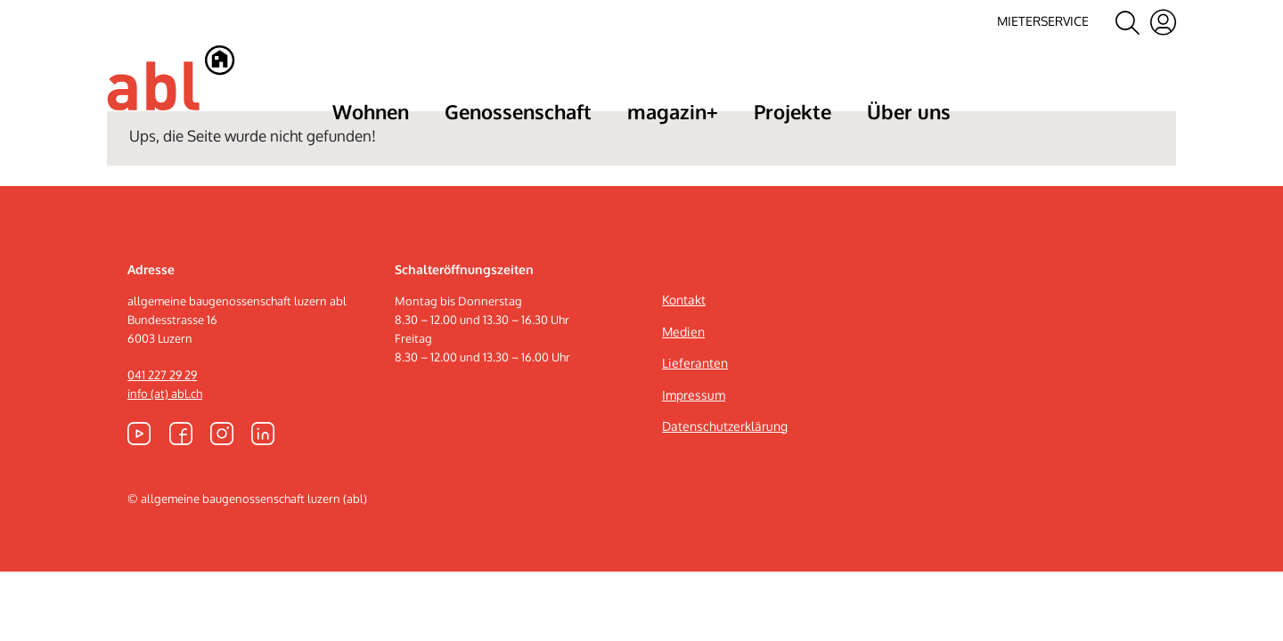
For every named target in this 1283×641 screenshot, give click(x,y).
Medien (683, 379)
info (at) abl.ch (164, 442)
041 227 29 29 (162, 424)
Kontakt (684, 348)
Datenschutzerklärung (725, 475)
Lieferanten (695, 411)
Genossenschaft (518, 111)
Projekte (792, 111)
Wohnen (370, 111)
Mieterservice (1043, 20)
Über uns (909, 111)
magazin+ (672, 111)
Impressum (693, 442)
